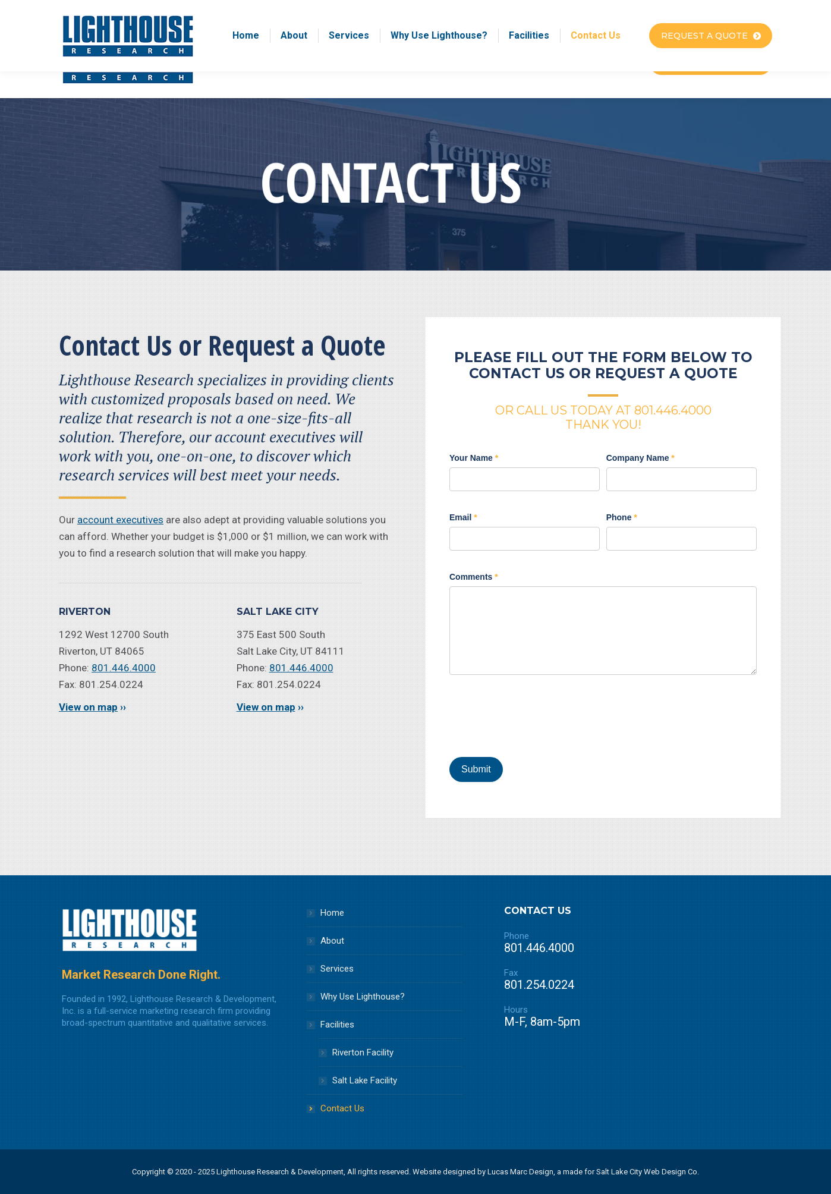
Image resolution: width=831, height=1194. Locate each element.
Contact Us (342, 1108)
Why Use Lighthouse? (362, 996)
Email (463, 517)
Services (337, 968)
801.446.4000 (124, 668)
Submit (476, 769)
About (332, 940)
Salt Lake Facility (364, 1080)
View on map (88, 707)
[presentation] (539, 716)
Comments (473, 577)
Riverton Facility (363, 1052)
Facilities (337, 1024)
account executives (120, 520)
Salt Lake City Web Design (641, 1171)
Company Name (640, 458)
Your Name (473, 458)
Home (332, 912)
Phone (621, 517)
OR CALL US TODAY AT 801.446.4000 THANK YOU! (603, 417)
